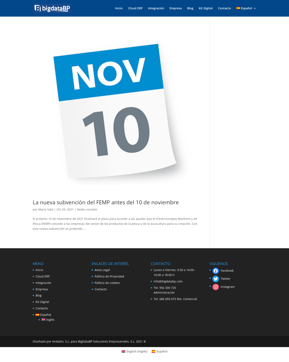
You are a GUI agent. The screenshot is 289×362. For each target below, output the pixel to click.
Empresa (176, 8)
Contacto (224, 8)
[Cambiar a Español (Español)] (159, 351)
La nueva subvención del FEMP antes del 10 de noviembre (106, 202)
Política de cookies (107, 283)
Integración (156, 8)
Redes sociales (87, 209)
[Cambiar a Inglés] (48, 319)
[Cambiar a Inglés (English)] (134, 351)
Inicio (119, 8)
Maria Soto (45, 209)
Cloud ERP (135, 8)
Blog (190, 8)
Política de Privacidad (109, 276)
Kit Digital (206, 8)
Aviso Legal (102, 270)
